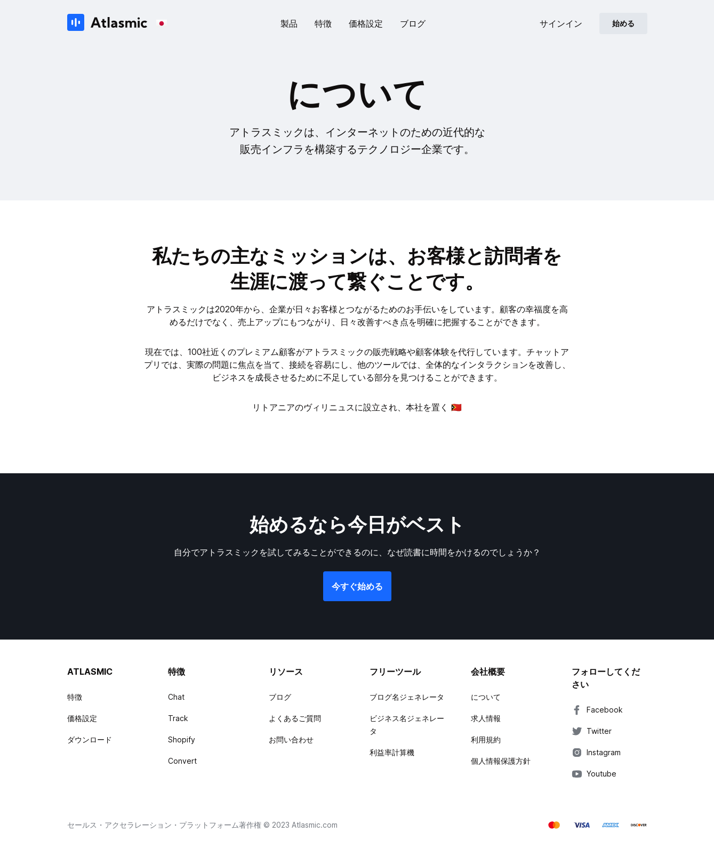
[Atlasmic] (107, 23)
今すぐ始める (357, 586)
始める (623, 23)
